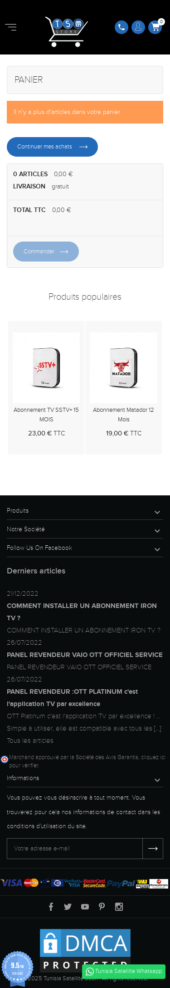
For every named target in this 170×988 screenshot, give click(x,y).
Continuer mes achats (45, 146)
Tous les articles (30, 740)
